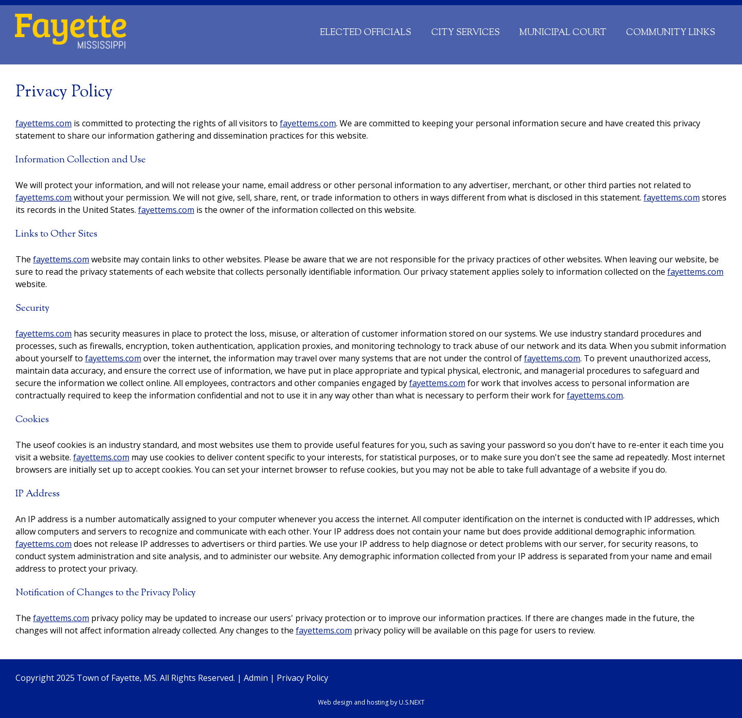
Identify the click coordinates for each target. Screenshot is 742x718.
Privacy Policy (302, 677)
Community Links (670, 32)
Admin (256, 677)
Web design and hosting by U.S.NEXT (371, 702)
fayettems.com (43, 123)
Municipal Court (562, 32)
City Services (465, 32)
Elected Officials (365, 32)
